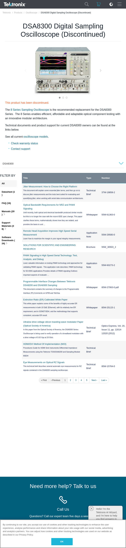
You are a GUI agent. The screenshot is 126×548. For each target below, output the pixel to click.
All (3, 183)
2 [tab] (63, 98)
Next (100, 70)
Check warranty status (24, 143)
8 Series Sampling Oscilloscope (30, 109)
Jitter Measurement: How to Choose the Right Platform (50, 186)
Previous (25, 70)
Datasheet (8, 193)
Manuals (8, 213)
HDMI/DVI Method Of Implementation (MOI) (44, 344)
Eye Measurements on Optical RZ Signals (43, 362)
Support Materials (8, 225)
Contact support (20, 148)
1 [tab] (60, 98)
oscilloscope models (36, 136)
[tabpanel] (63, 70)
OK (62, 541)
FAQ (6, 203)
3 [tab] (66, 98)
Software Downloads (8, 240)
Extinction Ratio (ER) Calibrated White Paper (45, 299)
